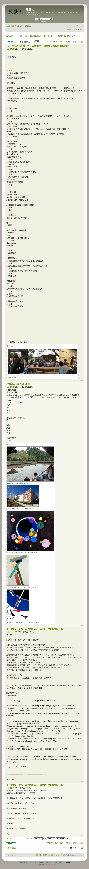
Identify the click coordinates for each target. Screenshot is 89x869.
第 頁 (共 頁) (61, 42)
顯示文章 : (34, 838)
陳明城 (12, 49)
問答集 (69, 30)
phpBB (30, 862)
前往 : (65, 848)
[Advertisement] (25, 324)
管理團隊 (39, 855)
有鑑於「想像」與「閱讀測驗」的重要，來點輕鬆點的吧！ (41, 36)
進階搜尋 (44, 21)
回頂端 (82, 380)
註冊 (75, 30)
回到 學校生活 (11, 848)
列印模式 (77, 25)
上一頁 (9, 839)
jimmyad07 (13, 632)
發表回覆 (10, 41)
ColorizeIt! (68, 862)
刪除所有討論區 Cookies (51, 855)
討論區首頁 (12, 26)
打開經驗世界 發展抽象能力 (19, 384)
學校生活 (28, 26)
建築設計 (20, 26)
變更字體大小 (81, 25)
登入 (81, 30)
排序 (49, 838)
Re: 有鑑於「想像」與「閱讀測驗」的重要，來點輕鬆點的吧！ (38, 46)
